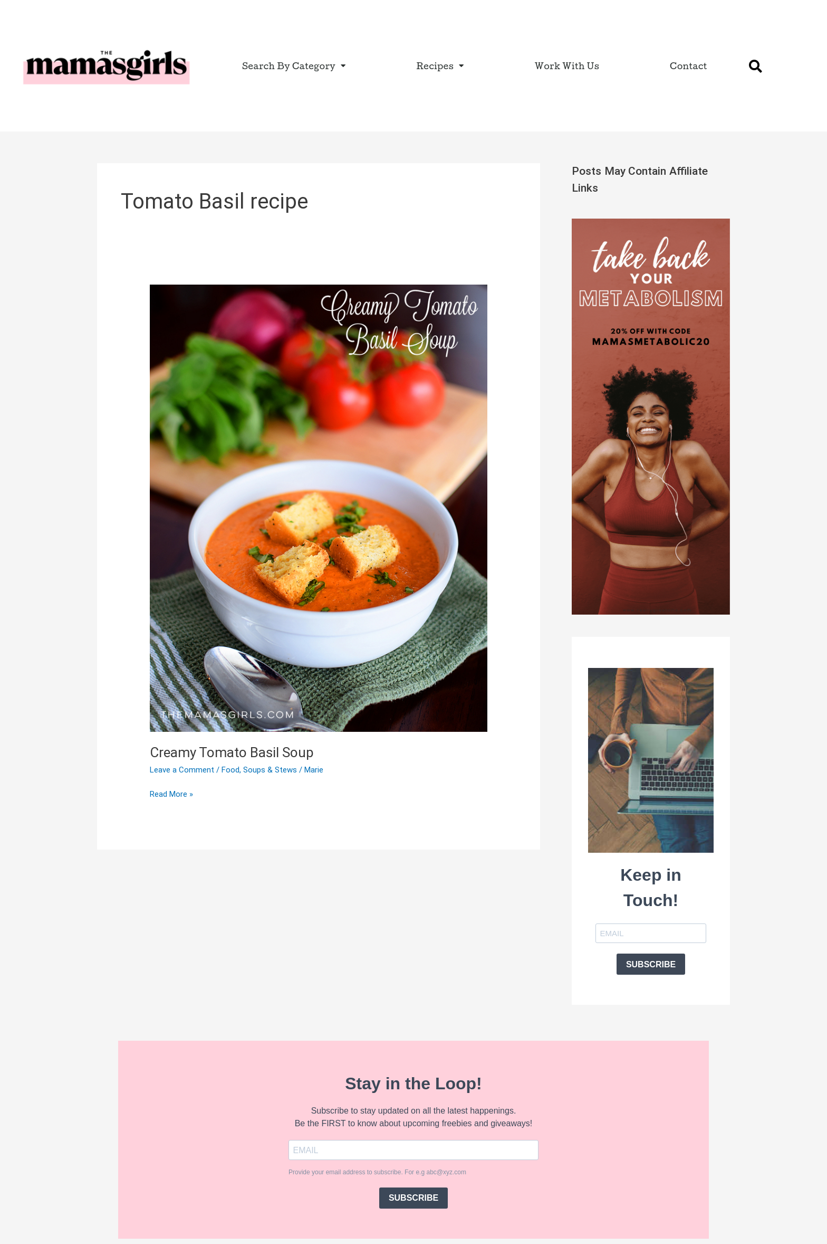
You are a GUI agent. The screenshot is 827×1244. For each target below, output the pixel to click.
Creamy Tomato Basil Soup (232, 752)
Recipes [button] (440, 65)
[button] (756, 66)
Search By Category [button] (294, 65)
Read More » (171, 793)
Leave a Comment (182, 770)
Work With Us (567, 66)
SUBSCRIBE (651, 964)
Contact (688, 66)
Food (230, 770)
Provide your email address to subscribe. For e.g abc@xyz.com (377, 1172)
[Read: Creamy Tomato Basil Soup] (318, 508)
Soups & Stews (270, 770)
